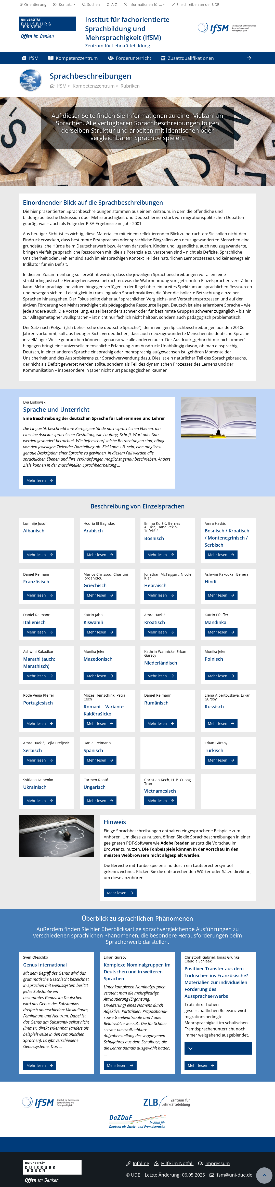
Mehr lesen (36, 480)
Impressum (214, 1163)
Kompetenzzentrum (73, 58)
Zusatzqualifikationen (187, 58)
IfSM (29, 58)
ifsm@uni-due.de (234, 1175)
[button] (64, 5)
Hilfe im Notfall (174, 1163)
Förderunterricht (129, 58)
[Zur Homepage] (47, 32)
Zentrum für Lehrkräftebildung (117, 45)
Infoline (137, 1163)
